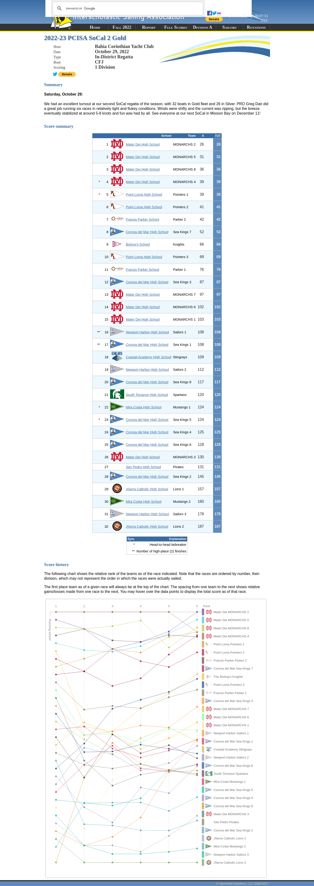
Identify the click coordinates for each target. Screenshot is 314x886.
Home (95, 27)
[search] (127, 8)
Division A (202, 27)
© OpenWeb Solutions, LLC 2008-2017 (242, 883)
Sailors (230, 27)
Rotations (256, 27)
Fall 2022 (122, 27)
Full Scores (175, 27)
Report (149, 27)
